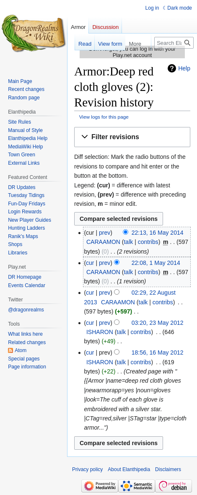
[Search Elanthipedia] (174, 43)
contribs (148, 241)
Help (184, 68)
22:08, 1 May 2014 (156, 262)
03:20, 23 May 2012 (158, 322)
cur (90, 262)
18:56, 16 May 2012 (158, 352)
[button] (132, 137)
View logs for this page (104, 116)
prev (104, 232)
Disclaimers (168, 469)
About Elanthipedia (129, 469)
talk (128, 241)
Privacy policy (87, 469)
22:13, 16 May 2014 (158, 232)
